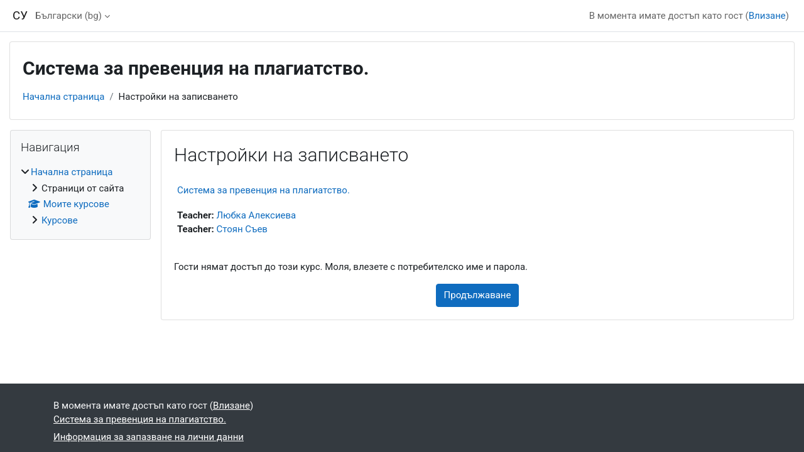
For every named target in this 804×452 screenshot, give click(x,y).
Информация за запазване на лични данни (148, 437)
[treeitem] (80, 196)
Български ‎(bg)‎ (68, 15)
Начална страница (63, 96)
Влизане (767, 15)
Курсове (59, 220)
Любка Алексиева (256, 215)
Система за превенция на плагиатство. (263, 190)
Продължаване (477, 295)
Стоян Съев (242, 229)
